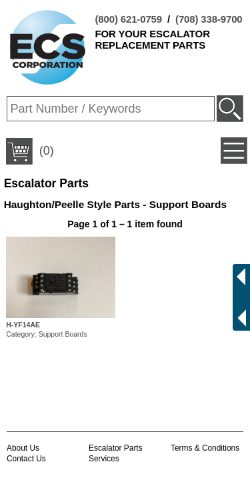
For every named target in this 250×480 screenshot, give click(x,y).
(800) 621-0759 (128, 19)
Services (104, 458)
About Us (23, 448)
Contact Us (26, 458)
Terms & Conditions (205, 448)
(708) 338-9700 (208, 19)
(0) (30, 151)
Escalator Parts (116, 448)
